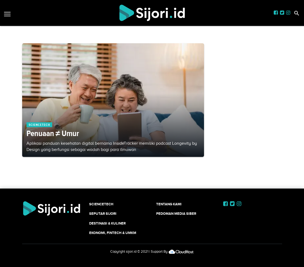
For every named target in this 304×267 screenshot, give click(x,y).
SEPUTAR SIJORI (102, 214)
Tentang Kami (169, 204)
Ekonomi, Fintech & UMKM (112, 233)
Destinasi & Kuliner (107, 223)
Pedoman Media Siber (176, 214)
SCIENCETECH (101, 204)
